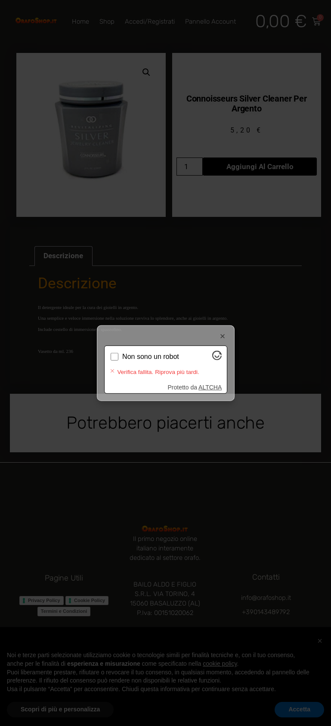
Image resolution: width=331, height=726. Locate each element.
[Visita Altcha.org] (217, 364)
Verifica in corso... (149, 363)
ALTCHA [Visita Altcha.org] (210, 380)
